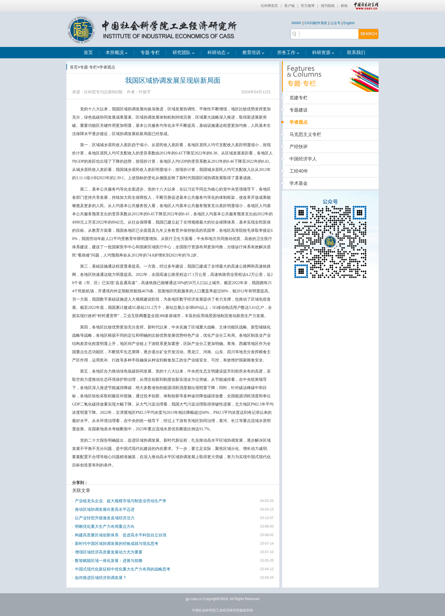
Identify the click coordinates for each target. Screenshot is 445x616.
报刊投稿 (328, 6)
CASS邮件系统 (315, 23)
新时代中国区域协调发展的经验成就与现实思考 (116, 543)
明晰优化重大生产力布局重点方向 (105, 526)
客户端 (289, 6)
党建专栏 (298, 97)
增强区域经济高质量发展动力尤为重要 (108, 552)
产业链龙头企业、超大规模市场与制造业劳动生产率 (120, 501)
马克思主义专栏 (305, 134)
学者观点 (107, 67)
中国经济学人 (303, 158)
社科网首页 (269, 6)
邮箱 (344, 6)
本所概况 (117, 52)
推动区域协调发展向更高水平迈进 (105, 509)
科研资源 (323, 52)
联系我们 (356, 52)
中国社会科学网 (365, 5)
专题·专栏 (150, 52)
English (348, 23)
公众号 (335, 23)
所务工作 (288, 52)
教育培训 (253, 52)
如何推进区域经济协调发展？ (101, 577)
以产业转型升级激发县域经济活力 (105, 518)
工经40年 (298, 171)
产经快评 (298, 146)
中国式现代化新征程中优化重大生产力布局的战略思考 (122, 569)
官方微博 (307, 6)
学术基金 (298, 183)
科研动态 (218, 52)
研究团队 (184, 52)
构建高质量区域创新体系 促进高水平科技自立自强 (120, 535)
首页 (88, 52)
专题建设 (298, 110)
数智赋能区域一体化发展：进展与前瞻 (108, 560)
